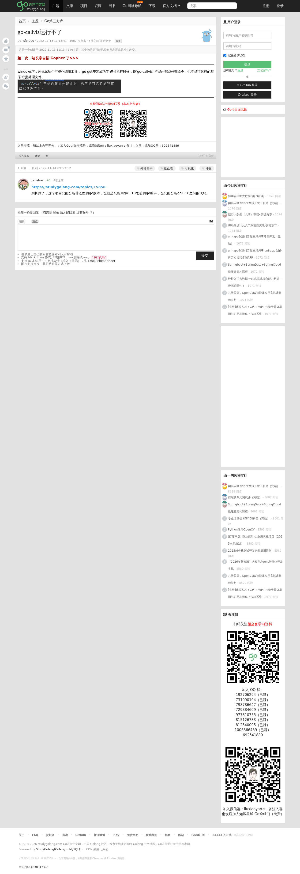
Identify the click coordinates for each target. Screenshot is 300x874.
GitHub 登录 (247, 85)
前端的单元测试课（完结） (245, 497)
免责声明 (132, 835)
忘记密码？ (264, 70)
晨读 (65, 835)
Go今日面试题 (237, 109)
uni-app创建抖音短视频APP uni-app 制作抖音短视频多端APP (255, 254)
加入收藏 (24, 155)
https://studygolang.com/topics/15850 (68, 187)
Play (115, 835)
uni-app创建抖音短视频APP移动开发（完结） (254, 240)
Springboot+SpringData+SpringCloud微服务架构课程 (254, 268)
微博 (37, 155)
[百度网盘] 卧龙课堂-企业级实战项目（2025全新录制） (255, 540)
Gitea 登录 (247, 94)
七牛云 (104, 849)
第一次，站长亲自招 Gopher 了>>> (48, 58)
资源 (97, 6)
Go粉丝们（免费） (269, 814)
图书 (112, 6)
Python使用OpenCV (241, 529)
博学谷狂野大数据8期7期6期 (246, 196)
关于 (21, 835)
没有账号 (82, 212)
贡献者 (50, 835)
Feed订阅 (198, 835)
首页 (22, 21)
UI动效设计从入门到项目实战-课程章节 (252, 225)
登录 (280, 6)
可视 (206, 168)
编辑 (22, 221)
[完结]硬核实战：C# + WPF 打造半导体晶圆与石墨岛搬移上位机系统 (255, 310)
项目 (83, 6)
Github (80, 835)
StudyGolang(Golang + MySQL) (58, 849)
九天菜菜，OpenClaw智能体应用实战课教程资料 (255, 296)
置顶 (118, 41)
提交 (204, 255)
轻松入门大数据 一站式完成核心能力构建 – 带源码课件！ (255, 282)
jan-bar (37, 180)
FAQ (35, 835)
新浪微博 (99, 835)
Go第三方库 (53, 21)
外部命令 (145, 168)
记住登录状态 (234, 55)
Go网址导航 (133, 4)
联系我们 (151, 835)
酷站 (181, 835)
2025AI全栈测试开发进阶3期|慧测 (250, 550)
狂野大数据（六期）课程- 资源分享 (250, 214)
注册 (266, 6)
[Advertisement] (256, 146)
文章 (69, 6)
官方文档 (171, 6)
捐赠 (167, 835)
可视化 (187, 168)
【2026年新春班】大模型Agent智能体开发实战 (255, 565)
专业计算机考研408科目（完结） (249, 518)
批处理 (167, 168)
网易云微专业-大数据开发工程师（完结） (254, 203)
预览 (35, 221)
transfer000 (26, 40)
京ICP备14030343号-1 (34, 867)
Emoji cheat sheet (101, 261)
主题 (55, 6)
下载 (152, 6)
